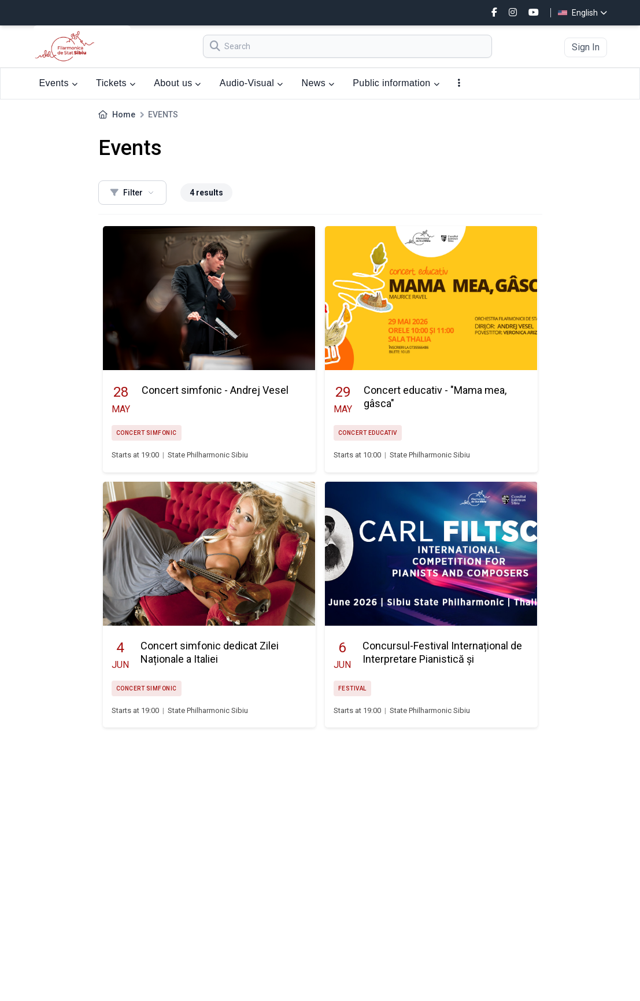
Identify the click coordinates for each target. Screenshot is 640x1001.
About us (177, 83)
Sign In (586, 47)
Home (123, 114)
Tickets (115, 83)
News (317, 83)
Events (58, 83)
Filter (132, 192)
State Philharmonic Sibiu (208, 454)
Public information (396, 83)
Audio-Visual (251, 83)
